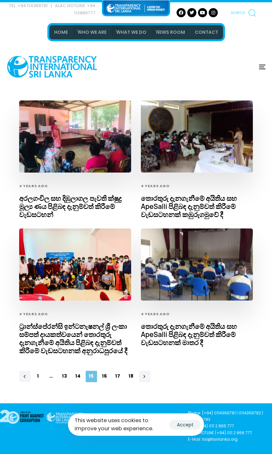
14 (78, 376)
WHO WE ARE (92, 32)
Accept (185, 425)
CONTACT (206, 32)
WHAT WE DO (131, 32)
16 (104, 376)
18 (131, 376)
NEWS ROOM (170, 32)
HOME (61, 32)
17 (118, 376)
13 (65, 376)
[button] (243, 13)
